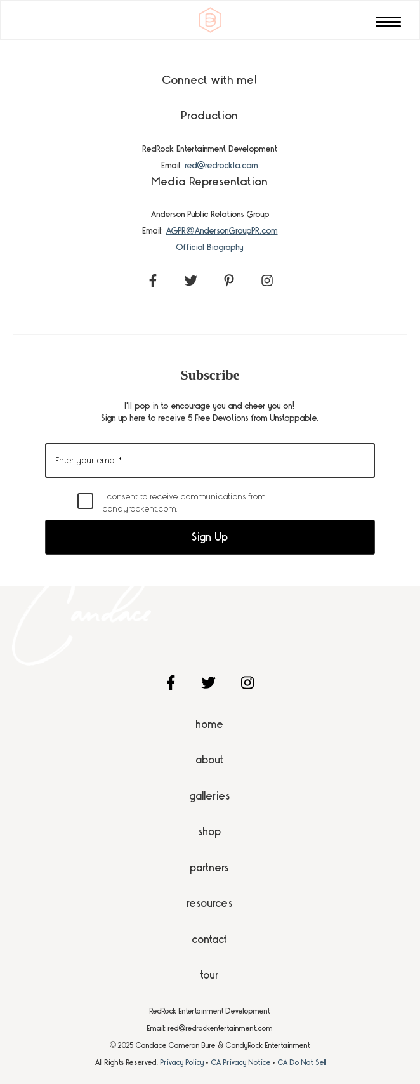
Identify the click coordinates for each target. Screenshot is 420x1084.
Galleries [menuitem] (210, 796)
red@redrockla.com (221, 165)
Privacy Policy (182, 1062)
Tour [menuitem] (210, 975)
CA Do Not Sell (302, 1062)
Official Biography (210, 247)
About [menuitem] (210, 760)
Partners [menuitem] (209, 868)
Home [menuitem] (210, 724)
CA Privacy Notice (241, 1062)
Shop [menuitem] (210, 831)
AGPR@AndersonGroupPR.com (222, 230)
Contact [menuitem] (210, 939)
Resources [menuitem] (210, 903)
